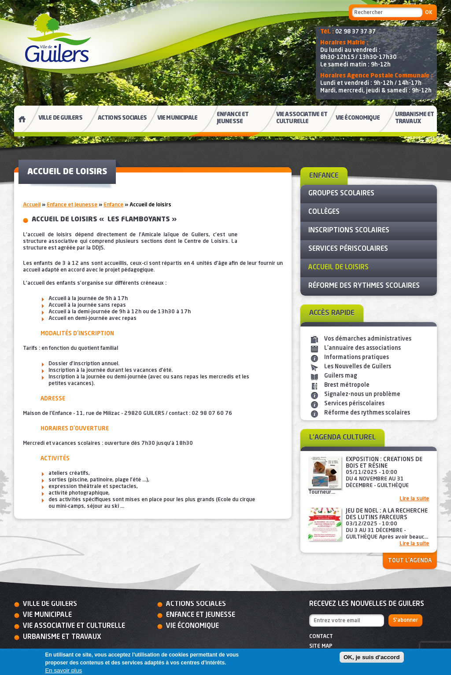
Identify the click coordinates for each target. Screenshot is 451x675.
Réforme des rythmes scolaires (367, 413)
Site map (321, 646)
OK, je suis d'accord (372, 657)
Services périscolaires (354, 404)
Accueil (32, 205)
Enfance (113, 205)
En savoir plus (63, 670)
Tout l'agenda (410, 561)
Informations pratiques (356, 357)
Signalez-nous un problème (362, 394)
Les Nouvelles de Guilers (357, 367)
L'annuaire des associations (362, 348)
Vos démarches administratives (367, 339)
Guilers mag (340, 376)
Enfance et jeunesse (72, 205)
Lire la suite (414, 499)
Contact (321, 636)
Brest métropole (347, 385)
